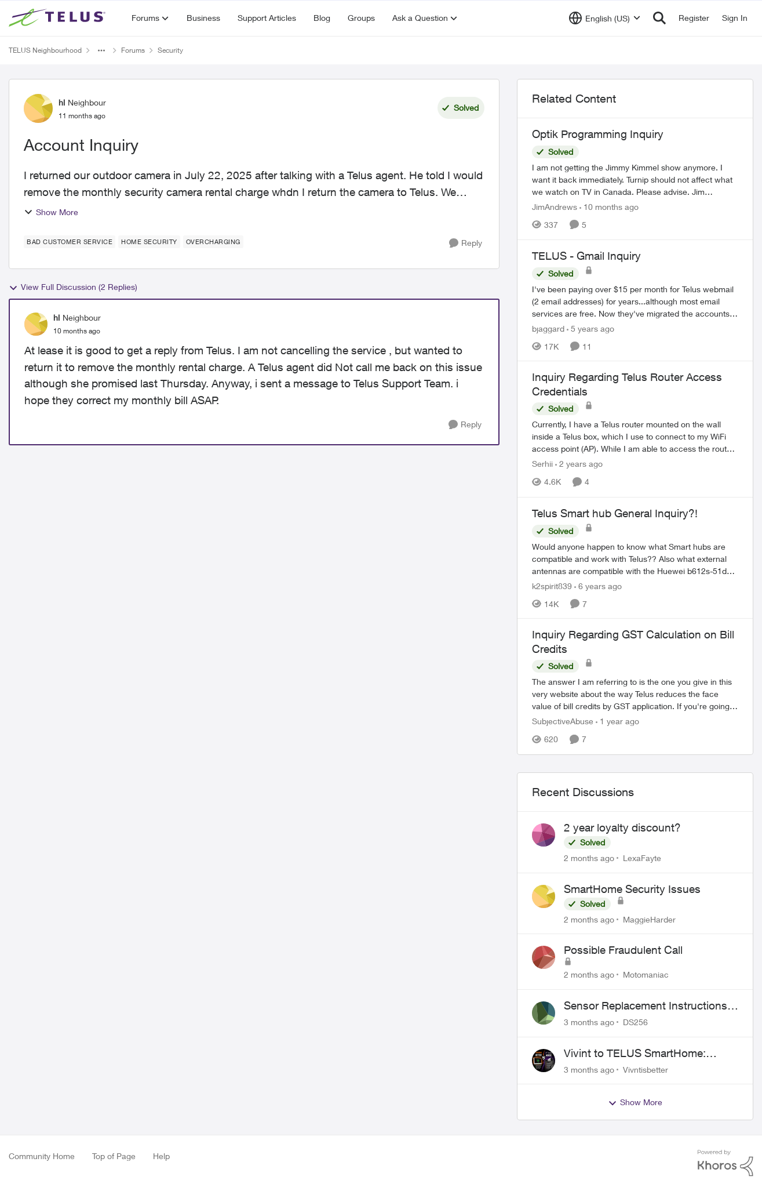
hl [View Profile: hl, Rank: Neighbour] (62, 102)
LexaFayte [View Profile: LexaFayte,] (642, 858)
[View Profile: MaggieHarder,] (543, 896)
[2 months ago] (589, 858)
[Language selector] (605, 18)
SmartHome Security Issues (632, 889)
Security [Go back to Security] (170, 50)
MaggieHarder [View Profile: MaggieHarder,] (649, 919)
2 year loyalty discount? (622, 827)
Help (161, 1156)
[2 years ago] (579, 464)
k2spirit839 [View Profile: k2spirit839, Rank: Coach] (552, 585)
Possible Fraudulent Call (623, 949)
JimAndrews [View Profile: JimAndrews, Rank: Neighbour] (554, 207)
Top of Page (114, 1156)
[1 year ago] (617, 722)
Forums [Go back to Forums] (133, 50)
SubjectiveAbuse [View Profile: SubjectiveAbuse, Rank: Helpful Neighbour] (562, 722)
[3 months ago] (589, 1022)
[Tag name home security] (149, 241)
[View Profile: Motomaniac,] (543, 957)
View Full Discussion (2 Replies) (73, 287)
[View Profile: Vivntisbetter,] (543, 1060)
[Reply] (465, 243)
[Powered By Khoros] (725, 1163)
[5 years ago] (590, 328)
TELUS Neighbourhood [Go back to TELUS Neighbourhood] (45, 50)
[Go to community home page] (58, 18)
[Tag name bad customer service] (69, 241)
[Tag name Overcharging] (213, 241)
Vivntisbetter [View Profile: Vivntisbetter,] (645, 1069)
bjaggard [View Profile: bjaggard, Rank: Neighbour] (548, 328)
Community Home (42, 1156)
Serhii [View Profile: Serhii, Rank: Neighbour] (542, 464)
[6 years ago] (598, 585)
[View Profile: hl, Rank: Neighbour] (38, 108)
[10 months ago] (609, 207)
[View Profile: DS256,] (543, 1013)
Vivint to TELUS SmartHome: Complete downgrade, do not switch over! (635, 1054)
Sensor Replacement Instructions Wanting (645, 1006)
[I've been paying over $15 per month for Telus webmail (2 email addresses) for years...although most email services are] (635, 300)
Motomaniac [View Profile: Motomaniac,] (646, 974)
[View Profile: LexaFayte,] (543, 835)
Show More (51, 212)
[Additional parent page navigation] (101, 50)
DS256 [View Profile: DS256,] (635, 1022)
